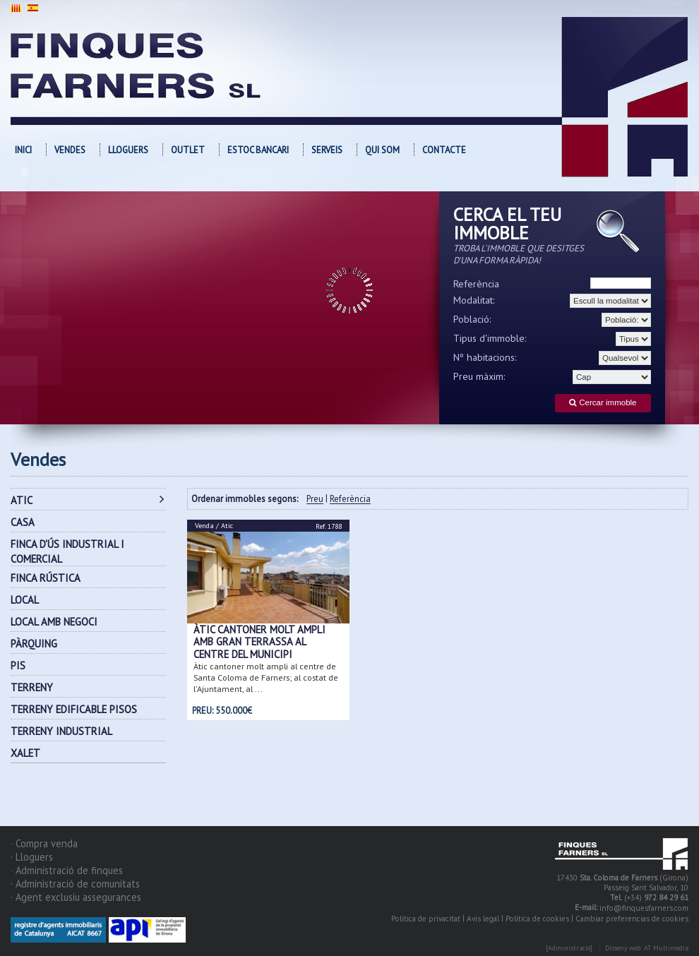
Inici (23, 150)
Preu (314, 500)
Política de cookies (537, 919)
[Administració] (569, 947)
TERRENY (32, 687)
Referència (476, 283)
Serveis (326, 150)
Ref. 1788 (329, 526)
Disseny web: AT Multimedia (646, 947)
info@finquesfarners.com (643, 908)
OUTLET (188, 150)
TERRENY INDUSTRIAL (61, 731)
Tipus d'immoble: (490, 338)
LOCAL (25, 600)
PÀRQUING (34, 643)
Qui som (382, 150)
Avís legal (483, 919)
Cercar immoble (602, 402)
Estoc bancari (258, 150)
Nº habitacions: (485, 357)
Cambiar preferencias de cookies (631, 919)
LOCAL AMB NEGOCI (54, 621)
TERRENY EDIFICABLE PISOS (74, 709)
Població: (472, 319)
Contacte (444, 150)
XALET (25, 753)
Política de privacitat (425, 919)
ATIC (21, 500)
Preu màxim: (479, 376)
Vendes (69, 150)
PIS (18, 665)
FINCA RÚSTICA (45, 578)
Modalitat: (474, 300)
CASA (23, 522)
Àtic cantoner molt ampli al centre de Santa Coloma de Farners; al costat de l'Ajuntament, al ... (265, 677)
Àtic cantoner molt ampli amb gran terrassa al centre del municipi (259, 642)
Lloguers (128, 150)
